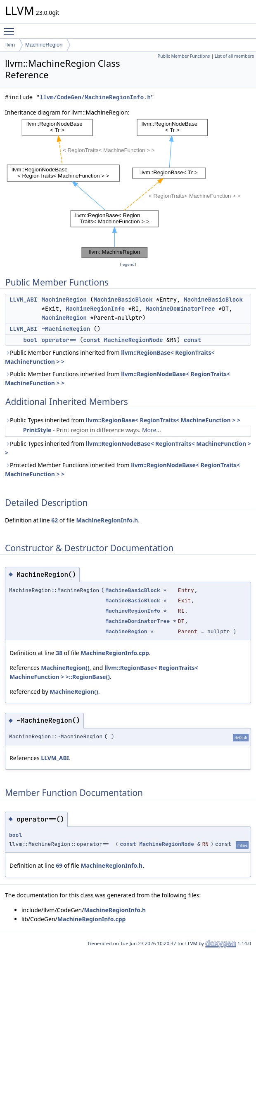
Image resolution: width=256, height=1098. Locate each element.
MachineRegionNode (133, 340)
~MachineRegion (66, 328)
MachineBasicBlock (123, 299)
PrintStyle (37, 430)
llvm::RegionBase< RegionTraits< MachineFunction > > (163, 420)
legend (128, 264)
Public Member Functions (183, 56)
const (91, 340)
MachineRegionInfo (95, 308)
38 (59, 653)
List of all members (234, 56)
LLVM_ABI (23, 299)
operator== (59, 340)
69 (59, 865)
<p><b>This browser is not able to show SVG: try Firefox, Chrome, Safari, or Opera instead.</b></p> (130, 188)
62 (54, 520)
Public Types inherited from (122, 420)
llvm (10, 45)
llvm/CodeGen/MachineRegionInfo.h (95, 97)
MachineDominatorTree (180, 308)
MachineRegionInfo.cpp (115, 653)
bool (31, 340)
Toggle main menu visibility (11, 27)
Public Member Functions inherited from (110, 357)
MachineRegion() (65, 668)
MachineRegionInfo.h (107, 520)
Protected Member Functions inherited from (122, 469)
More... (151, 430)
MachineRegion (43, 45)
